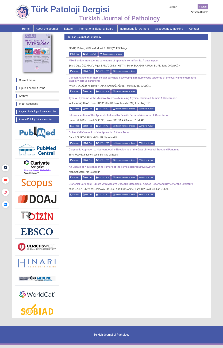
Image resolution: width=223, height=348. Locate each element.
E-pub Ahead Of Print (32, 88)
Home (26, 28)
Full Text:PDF (89, 54)
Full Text (74, 54)
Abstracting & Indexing (169, 28)
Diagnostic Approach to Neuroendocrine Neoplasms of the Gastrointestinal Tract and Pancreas (124, 149)
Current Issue (27, 80)
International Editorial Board (96, 28)
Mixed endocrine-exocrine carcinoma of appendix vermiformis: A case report (113, 60)
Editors (68, 28)
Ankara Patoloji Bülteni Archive (35, 119)
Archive (23, 96)
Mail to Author (146, 109)
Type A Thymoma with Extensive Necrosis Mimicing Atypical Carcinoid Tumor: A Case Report (123, 98)
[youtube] (5, 180)
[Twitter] (5, 167)
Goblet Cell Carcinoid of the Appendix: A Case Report (99, 132)
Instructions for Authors (134, 28)
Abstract (74, 71)
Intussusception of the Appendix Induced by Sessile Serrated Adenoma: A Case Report (119, 115)
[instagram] (5, 192)
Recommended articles (111, 54)
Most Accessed (28, 103)
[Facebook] (5, 155)
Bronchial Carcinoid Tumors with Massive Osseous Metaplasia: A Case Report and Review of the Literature (131, 184)
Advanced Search (199, 12)
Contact (194, 28)
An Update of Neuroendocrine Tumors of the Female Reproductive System (112, 166)
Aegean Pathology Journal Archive (37, 111)
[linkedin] (5, 204)
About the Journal (47, 28)
